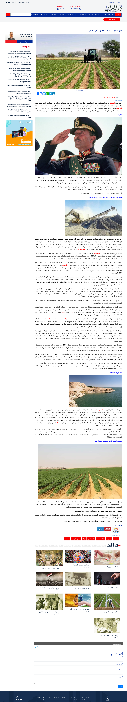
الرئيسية (117, 14)
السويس (119, 108)
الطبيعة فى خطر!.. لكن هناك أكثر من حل (79, 610)
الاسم (121, 657)
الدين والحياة (82, 14)
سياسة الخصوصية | (24, 2)
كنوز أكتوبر (119, 97)
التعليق (121, 677)
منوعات (56, 14)
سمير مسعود (117, 100)
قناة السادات (100, 538)
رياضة (71, 14)
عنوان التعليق (119, 669)
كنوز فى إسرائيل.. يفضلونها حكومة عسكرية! (50, 588)
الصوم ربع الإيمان (113, 587)
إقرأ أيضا (112, 546)
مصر (113, 14)
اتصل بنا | (17, 2)
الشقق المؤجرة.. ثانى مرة (82, 588)
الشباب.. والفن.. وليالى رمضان (51, 568)
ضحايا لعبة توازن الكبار (111, 566)
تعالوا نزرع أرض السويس (111, 611)
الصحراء (112, 102)
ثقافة (76, 14)
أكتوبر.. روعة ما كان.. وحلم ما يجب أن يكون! (108, 636)
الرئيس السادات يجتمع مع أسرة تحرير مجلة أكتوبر (49, 612)
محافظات (98, 14)
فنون (51, 14)
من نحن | (12, 2)
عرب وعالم (91, 14)
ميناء (109, 312)
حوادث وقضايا (64, 14)
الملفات (35, 14)
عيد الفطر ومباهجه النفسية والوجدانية (81, 565)
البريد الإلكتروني (119, 664)
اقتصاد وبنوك (106, 14)
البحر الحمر (96, 253)
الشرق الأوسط (81, 249)
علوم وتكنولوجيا (44, 14)
